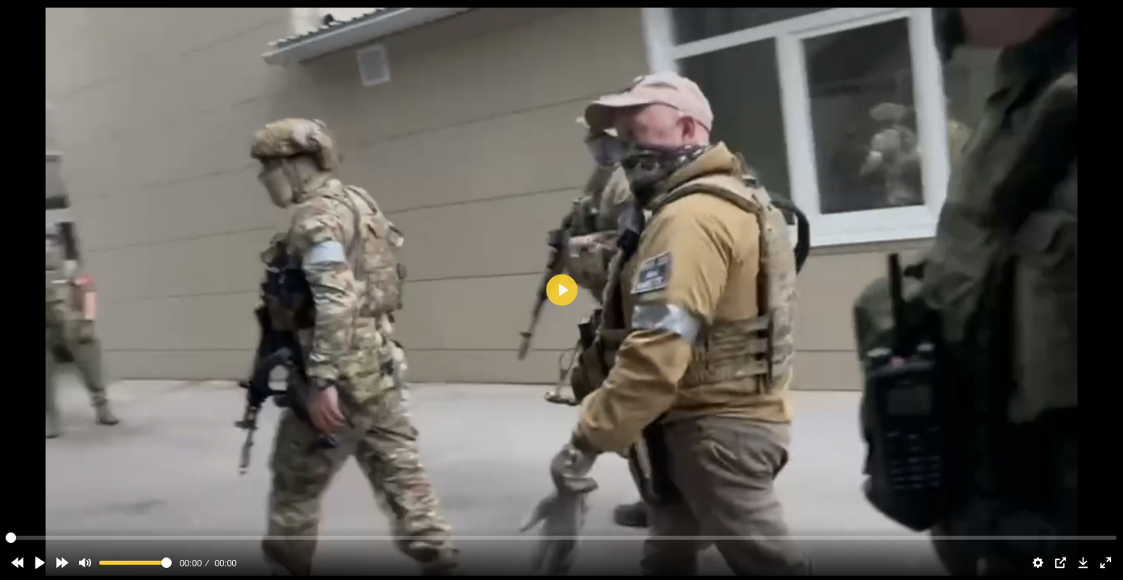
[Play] (39, 563)
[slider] (135, 562)
